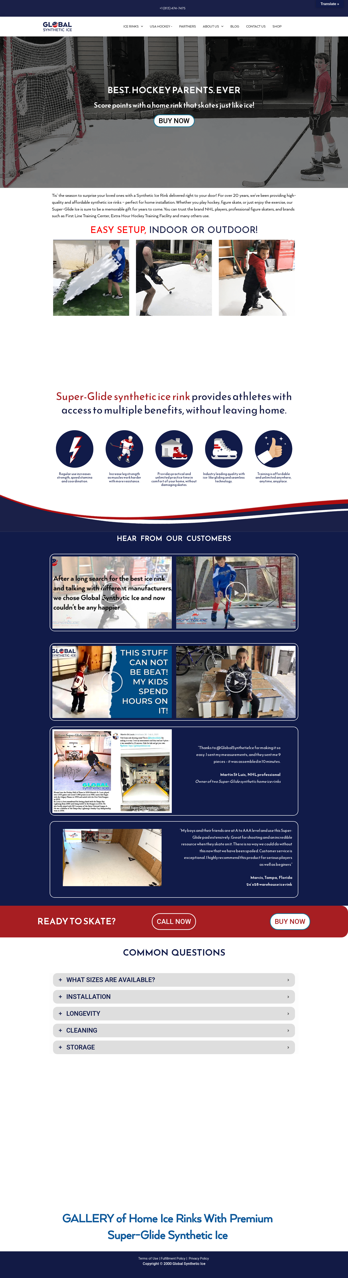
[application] (141, 27)
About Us (213, 27)
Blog (234, 26)
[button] (112, 593)
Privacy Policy (199, 1258)
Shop (277, 26)
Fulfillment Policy (173, 1258)
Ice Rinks (133, 27)
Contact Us (256, 26)
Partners (187, 26)
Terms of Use (148, 1258)
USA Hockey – (161, 26)
